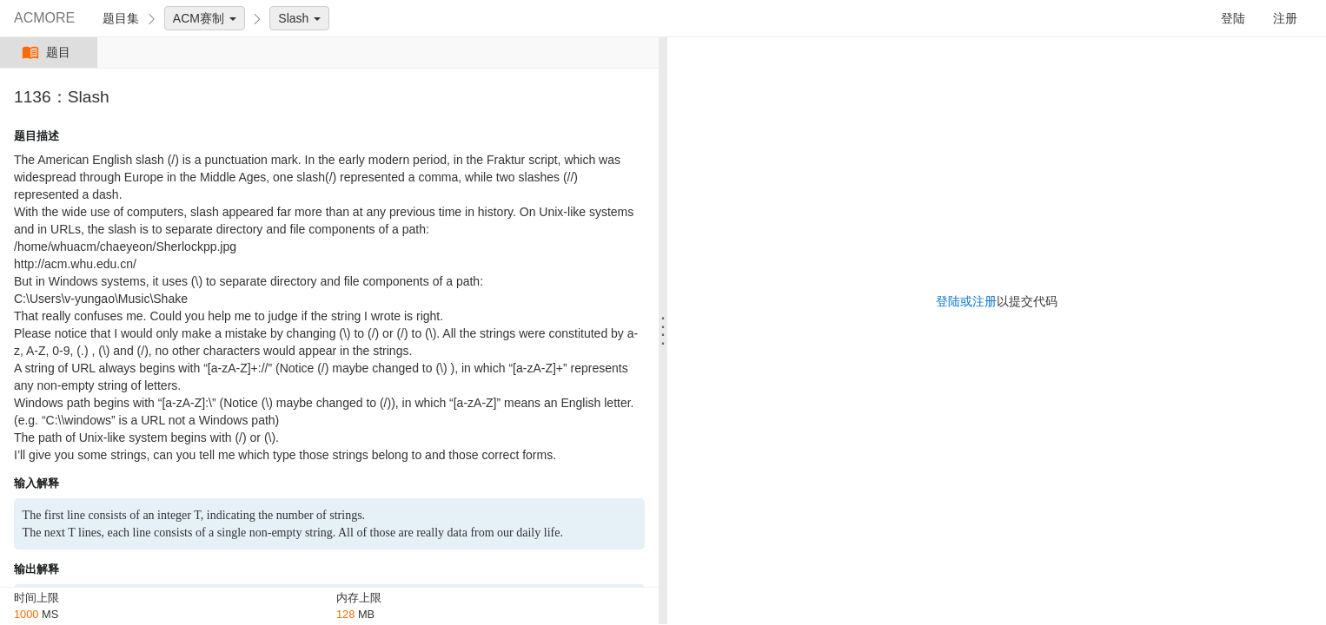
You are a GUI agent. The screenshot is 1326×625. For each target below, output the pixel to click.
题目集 (121, 18)
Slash (299, 18)
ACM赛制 (204, 18)
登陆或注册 (966, 301)
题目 (48, 52)
